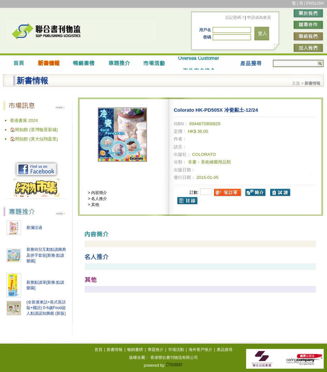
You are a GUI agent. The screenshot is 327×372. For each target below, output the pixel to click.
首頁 (98, 349)
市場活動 (176, 349)
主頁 (296, 83)
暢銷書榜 (135, 349)
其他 (94, 204)
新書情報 (115, 349)
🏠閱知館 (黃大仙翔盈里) (34, 138)
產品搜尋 (225, 349)
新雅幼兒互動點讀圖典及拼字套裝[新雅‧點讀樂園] (46, 255)
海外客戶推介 (200, 349)
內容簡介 (98, 192)
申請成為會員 (258, 17)
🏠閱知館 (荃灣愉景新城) (34, 129)
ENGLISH (315, 3)
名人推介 (98, 198)
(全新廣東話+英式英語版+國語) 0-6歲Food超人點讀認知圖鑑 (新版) (46, 308)
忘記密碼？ (235, 17)
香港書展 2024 (24, 120)
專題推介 (156, 349)
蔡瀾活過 (34, 227)
